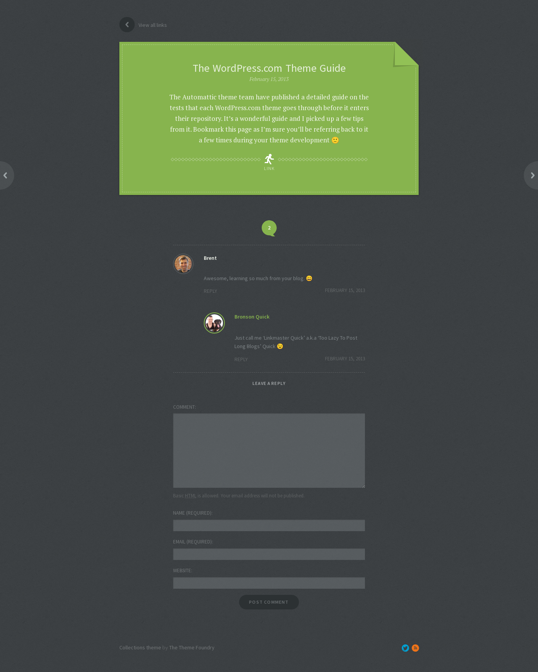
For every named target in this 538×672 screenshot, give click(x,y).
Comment (184, 407)
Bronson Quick (251, 316)
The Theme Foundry (192, 647)
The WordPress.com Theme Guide (269, 68)
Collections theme (140, 647)
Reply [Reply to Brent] (210, 291)
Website (182, 570)
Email (192, 541)
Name (192, 513)
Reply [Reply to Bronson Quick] (241, 359)
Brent (210, 257)
